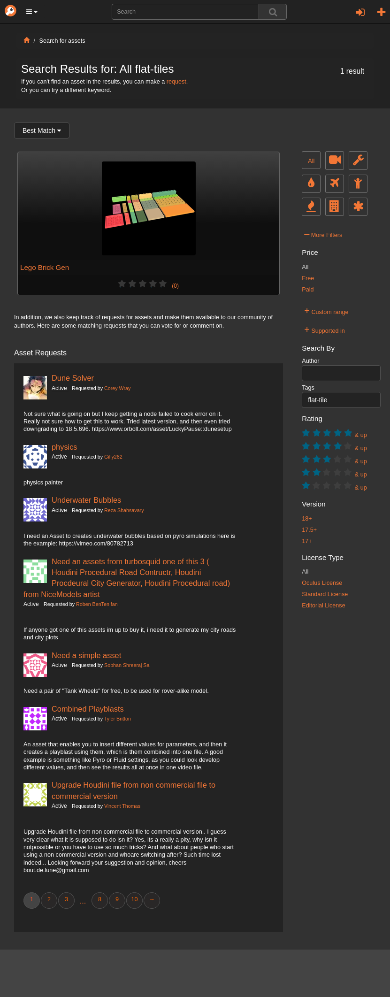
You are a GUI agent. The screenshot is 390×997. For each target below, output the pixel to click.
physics (64, 447)
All (311, 161)
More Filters (323, 234)
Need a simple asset (86, 655)
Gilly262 (113, 457)
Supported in (324, 329)
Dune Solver (73, 378)
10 (134, 899)
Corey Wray (117, 388)
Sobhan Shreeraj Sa (126, 665)
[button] (32, 12)
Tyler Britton (117, 718)
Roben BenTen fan (97, 604)
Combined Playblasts (88, 709)
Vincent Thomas (122, 806)
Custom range (326, 311)
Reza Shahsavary (124, 510)
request (176, 81)
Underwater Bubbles (86, 500)
